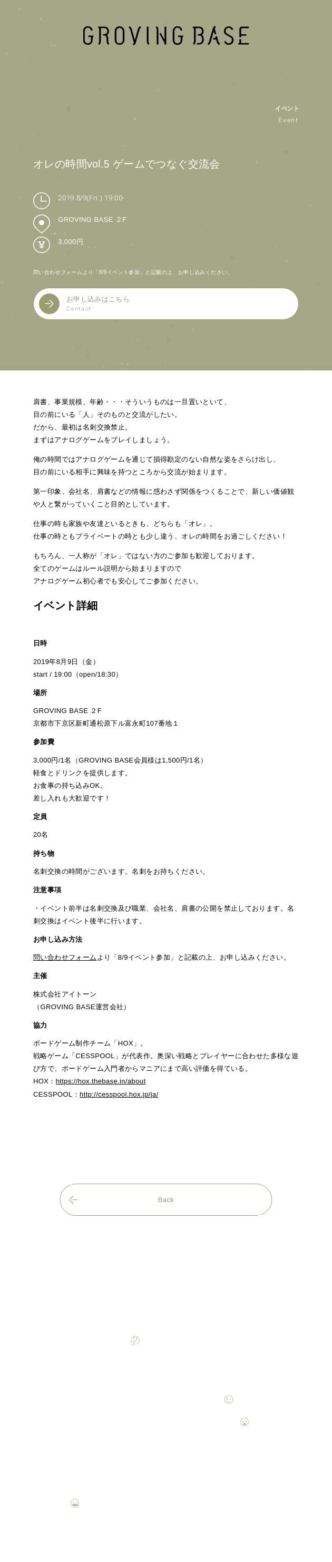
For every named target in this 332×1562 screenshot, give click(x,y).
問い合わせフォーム (65, 957)
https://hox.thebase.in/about (101, 1081)
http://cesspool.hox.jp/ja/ (119, 1094)
